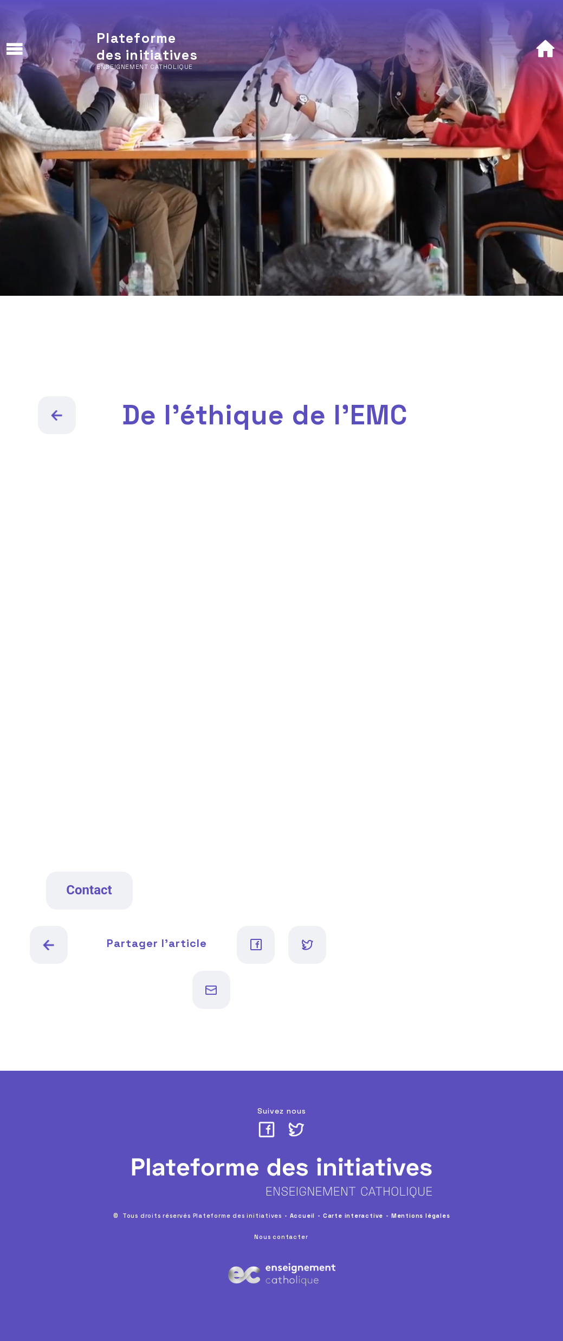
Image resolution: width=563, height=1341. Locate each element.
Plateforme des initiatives (147, 46)
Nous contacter (281, 1237)
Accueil (302, 1215)
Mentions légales (420, 1215)
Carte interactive (353, 1215)
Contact (89, 890)
